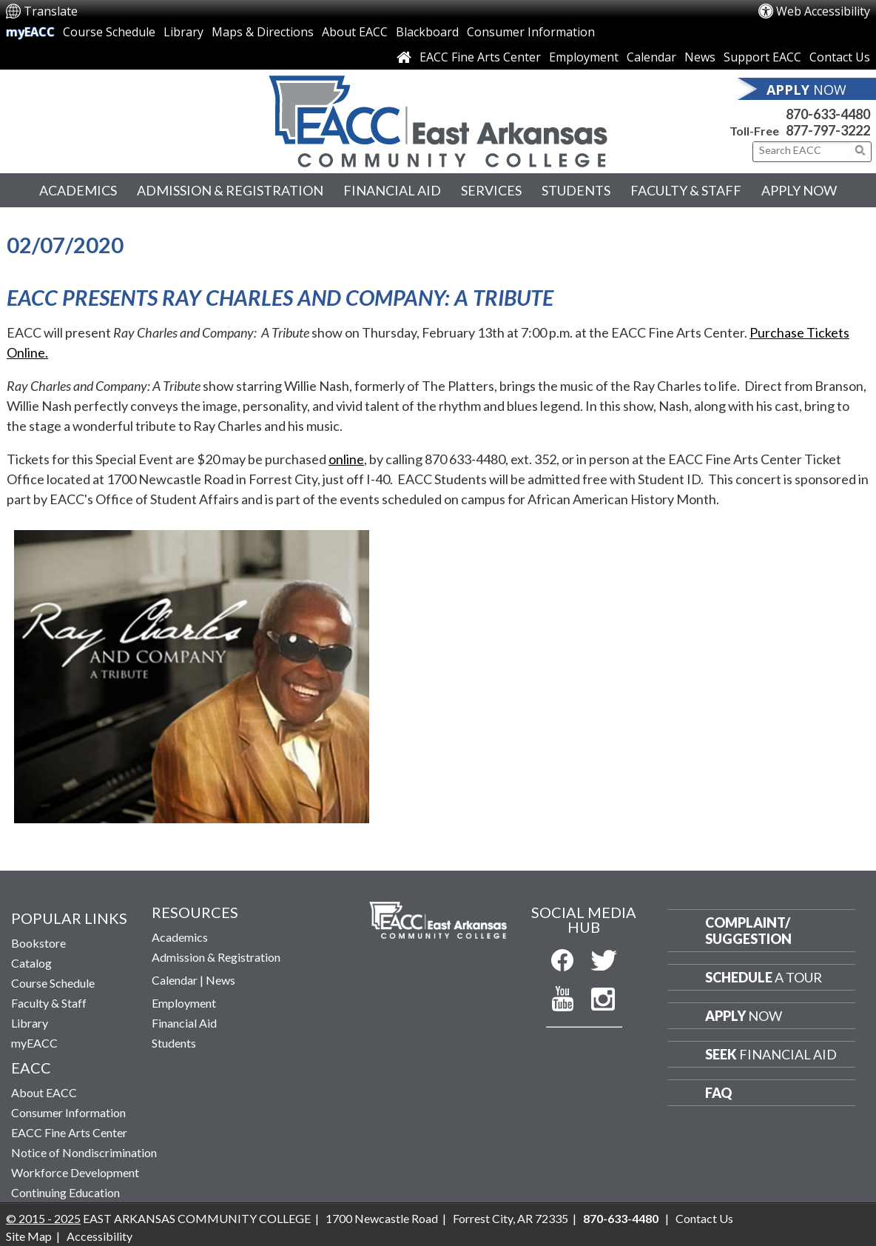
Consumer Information (531, 32)
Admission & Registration (230, 190)
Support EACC (762, 57)
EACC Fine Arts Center (480, 57)
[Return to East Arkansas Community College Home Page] (438, 117)
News (699, 57)
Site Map (29, 1236)
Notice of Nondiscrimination (84, 1152)
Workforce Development (75, 1172)
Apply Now (799, 190)
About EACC (355, 32)
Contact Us (839, 57)
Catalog (31, 963)
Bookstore (38, 943)
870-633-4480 (828, 114)
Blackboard (427, 32)
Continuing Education (65, 1192)
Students (576, 190)
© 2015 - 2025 (43, 1218)
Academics (78, 190)
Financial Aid (392, 190)
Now (743, 1016)
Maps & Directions (263, 32)
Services (491, 190)
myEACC (30, 32)
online (346, 459)
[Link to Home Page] (404, 57)
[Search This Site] (805, 150)
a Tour (763, 977)
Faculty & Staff (685, 190)
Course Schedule (109, 32)
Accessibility (99, 1236)
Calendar (651, 57)
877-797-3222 (828, 130)
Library (183, 32)
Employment (584, 57)
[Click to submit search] (860, 150)
